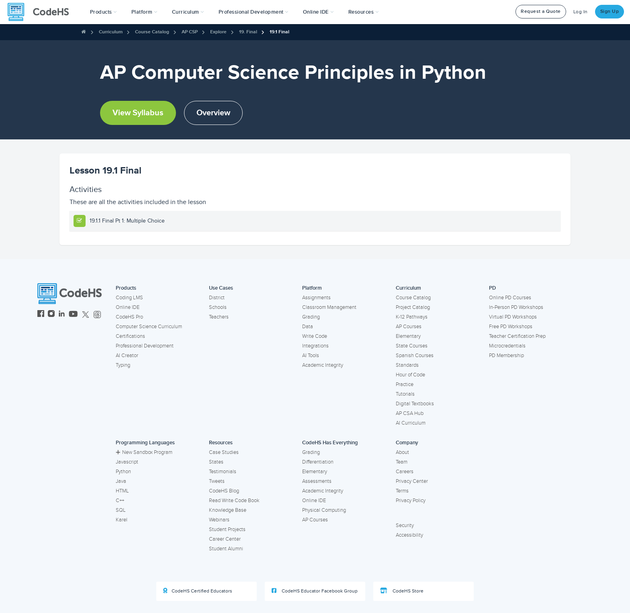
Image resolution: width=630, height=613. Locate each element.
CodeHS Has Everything (330, 442)
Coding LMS (129, 297)
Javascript (127, 462)
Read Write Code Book (234, 500)
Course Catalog (152, 32)
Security (405, 525)
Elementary (408, 336)
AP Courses (408, 326)
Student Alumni (226, 549)
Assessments (316, 481)
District (217, 297)
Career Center (225, 539)
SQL (121, 510)
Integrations (315, 346)
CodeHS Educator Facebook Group (315, 591)
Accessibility (409, 535)
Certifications (130, 336)
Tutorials (405, 394)
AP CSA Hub (409, 413)
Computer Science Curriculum (149, 326)
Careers (404, 471)
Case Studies (224, 452)
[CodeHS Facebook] (40, 314)
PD (492, 288)
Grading (311, 317)
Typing (123, 365)
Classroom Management (329, 307)
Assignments (316, 297)
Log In (580, 12)
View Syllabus (138, 113)
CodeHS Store (401, 591)
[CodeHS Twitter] (86, 314)
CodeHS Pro (129, 317)
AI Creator (127, 355)
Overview (213, 113)
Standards (407, 365)
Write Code (314, 336)
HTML (122, 491)
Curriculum (111, 32)
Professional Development (145, 346)
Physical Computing (324, 510)
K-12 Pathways (412, 317)
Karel (121, 520)
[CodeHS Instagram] (51, 314)
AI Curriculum (410, 423)
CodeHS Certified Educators (197, 591)
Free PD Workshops (510, 326)
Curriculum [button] (188, 12)
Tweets (217, 481)
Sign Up (609, 11)
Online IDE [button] (318, 12)
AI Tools (310, 355)
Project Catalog (413, 307)
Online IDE (127, 307)
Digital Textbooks (415, 403)
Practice (404, 384)
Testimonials (222, 471)
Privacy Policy (410, 500)
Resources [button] (363, 12)
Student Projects (227, 529)
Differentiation (317, 462)
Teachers (219, 317)
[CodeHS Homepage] (41, 12)
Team (401, 462)
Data (307, 326)
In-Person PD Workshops (516, 307)
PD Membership (506, 355)
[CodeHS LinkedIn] (61, 314)
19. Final (248, 32)
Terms (402, 491)
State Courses (412, 346)
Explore (218, 32)
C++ (120, 500)
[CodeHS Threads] (97, 314)
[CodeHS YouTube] (73, 314)
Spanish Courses (415, 355)
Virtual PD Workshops (513, 317)
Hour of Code (410, 375)
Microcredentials (507, 346)
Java (121, 481)
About (402, 452)
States (216, 462)
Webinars (219, 520)
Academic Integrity (322, 365)
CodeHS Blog (224, 491)
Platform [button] (144, 12)
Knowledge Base (227, 510)
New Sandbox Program (144, 452)
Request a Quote (541, 11)
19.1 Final (279, 32)
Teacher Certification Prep (517, 336)
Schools (218, 307)
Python (123, 471)
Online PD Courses (510, 297)
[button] (103, 12)
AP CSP (190, 32)
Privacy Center (412, 481)
